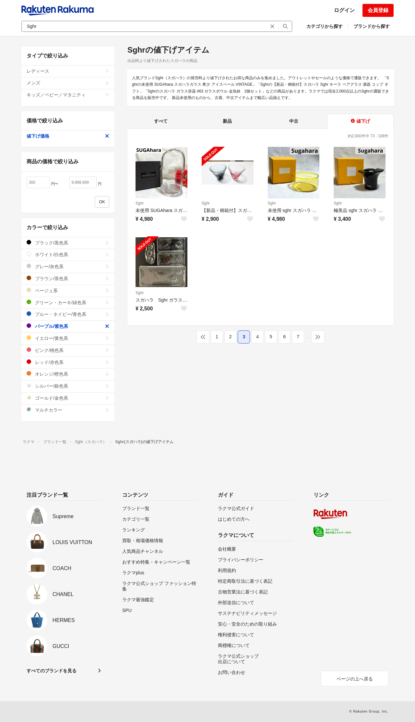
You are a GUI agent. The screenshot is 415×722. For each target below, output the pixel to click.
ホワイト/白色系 (68, 254)
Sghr (140, 203)
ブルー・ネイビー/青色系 (68, 314)
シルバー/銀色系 (68, 386)
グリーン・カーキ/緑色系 (68, 302)
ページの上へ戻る (355, 678)
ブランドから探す (371, 26)
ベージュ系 (68, 290)
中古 (293, 121)
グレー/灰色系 (68, 266)
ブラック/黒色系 (68, 242)
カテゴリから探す (324, 26)
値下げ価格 (68, 136)
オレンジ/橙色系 (68, 374)
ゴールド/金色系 (68, 398)
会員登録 (378, 10)
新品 (227, 121)
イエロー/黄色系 (68, 338)
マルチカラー (68, 410)
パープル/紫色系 (68, 326)
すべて (161, 121)
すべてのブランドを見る (52, 670)
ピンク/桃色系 (68, 350)
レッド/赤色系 (68, 362)
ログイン (344, 10)
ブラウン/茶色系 (68, 278)
